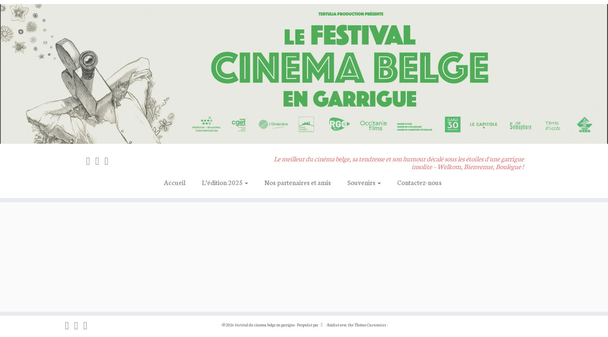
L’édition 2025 (225, 182)
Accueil (175, 182)
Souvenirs (364, 182)
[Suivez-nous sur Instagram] (100, 160)
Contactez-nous (419, 182)
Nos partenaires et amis (297, 182)
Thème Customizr (370, 325)
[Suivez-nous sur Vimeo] (109, 160)
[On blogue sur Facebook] (91, 160)
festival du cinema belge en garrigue (265, 325)
